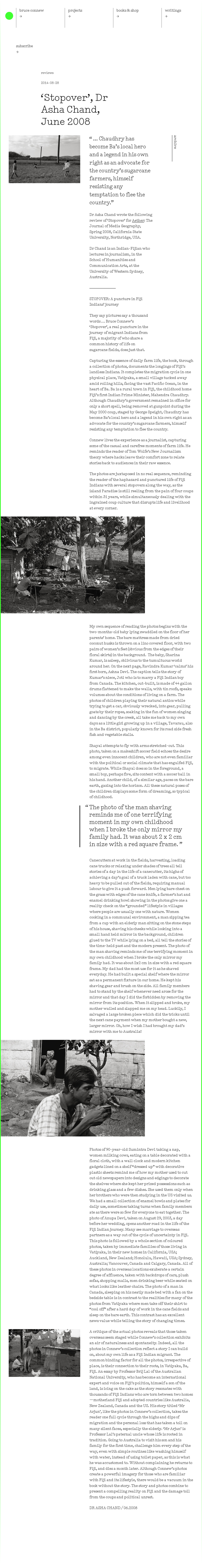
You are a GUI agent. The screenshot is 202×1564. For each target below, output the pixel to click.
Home (9, 16)
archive (175, 142)
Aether (138, 221)
